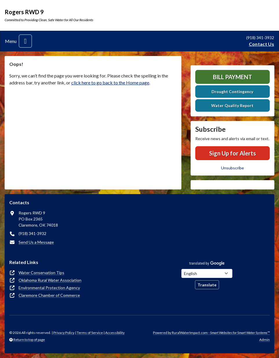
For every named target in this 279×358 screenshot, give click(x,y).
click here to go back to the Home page (110, 82)
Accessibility (115, 332)
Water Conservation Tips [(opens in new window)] (41, 272)
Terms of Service (90, 332)
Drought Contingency (232, 91)
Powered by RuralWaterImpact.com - (211, 332)
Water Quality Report (232, 105)
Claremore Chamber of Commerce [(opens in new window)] (49, 295)
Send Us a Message (36, 242)
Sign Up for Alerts (232, 153)
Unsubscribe (232, 167)
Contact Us (261, 44)
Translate (207, 284)
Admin (264, 339)
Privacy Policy (63, 332)
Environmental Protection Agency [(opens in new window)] (49, 287)
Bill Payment (232, 76)
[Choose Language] (206, 273)
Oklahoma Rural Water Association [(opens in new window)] (50, 280)
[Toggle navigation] (25, 41)
